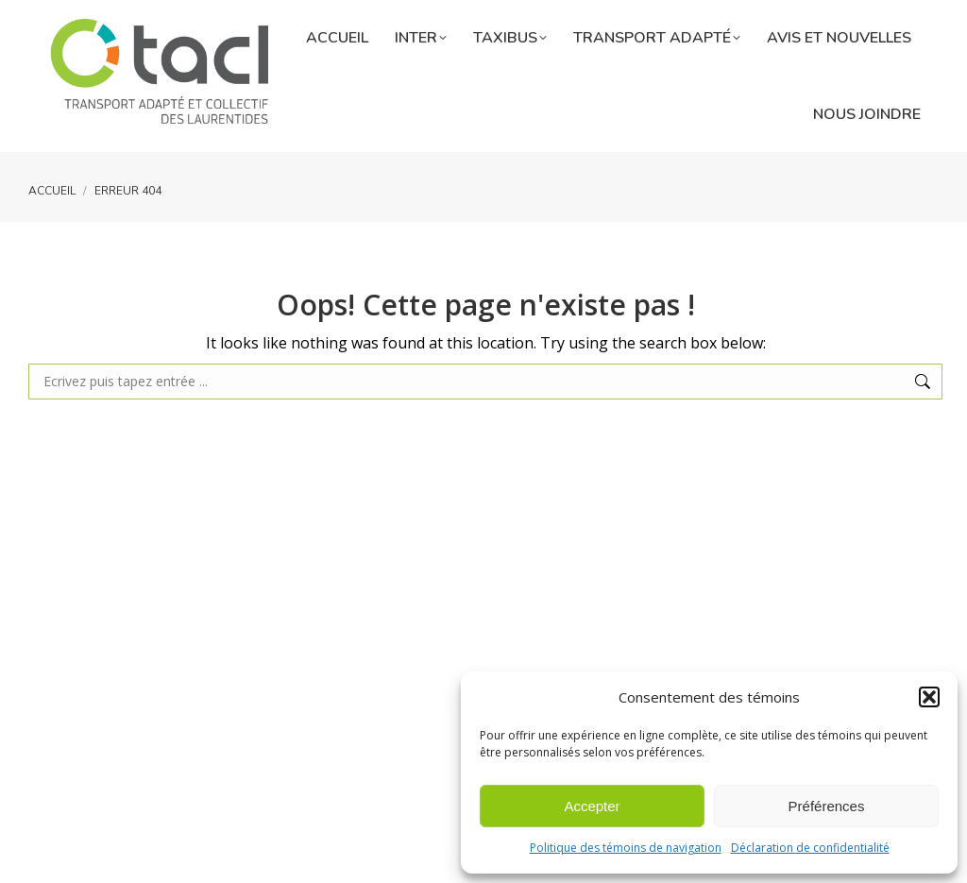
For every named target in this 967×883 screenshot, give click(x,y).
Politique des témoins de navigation (625, 848)
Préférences (827, 806)
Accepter (591, 806)
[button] (929, 697)
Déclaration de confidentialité (810, 848)
